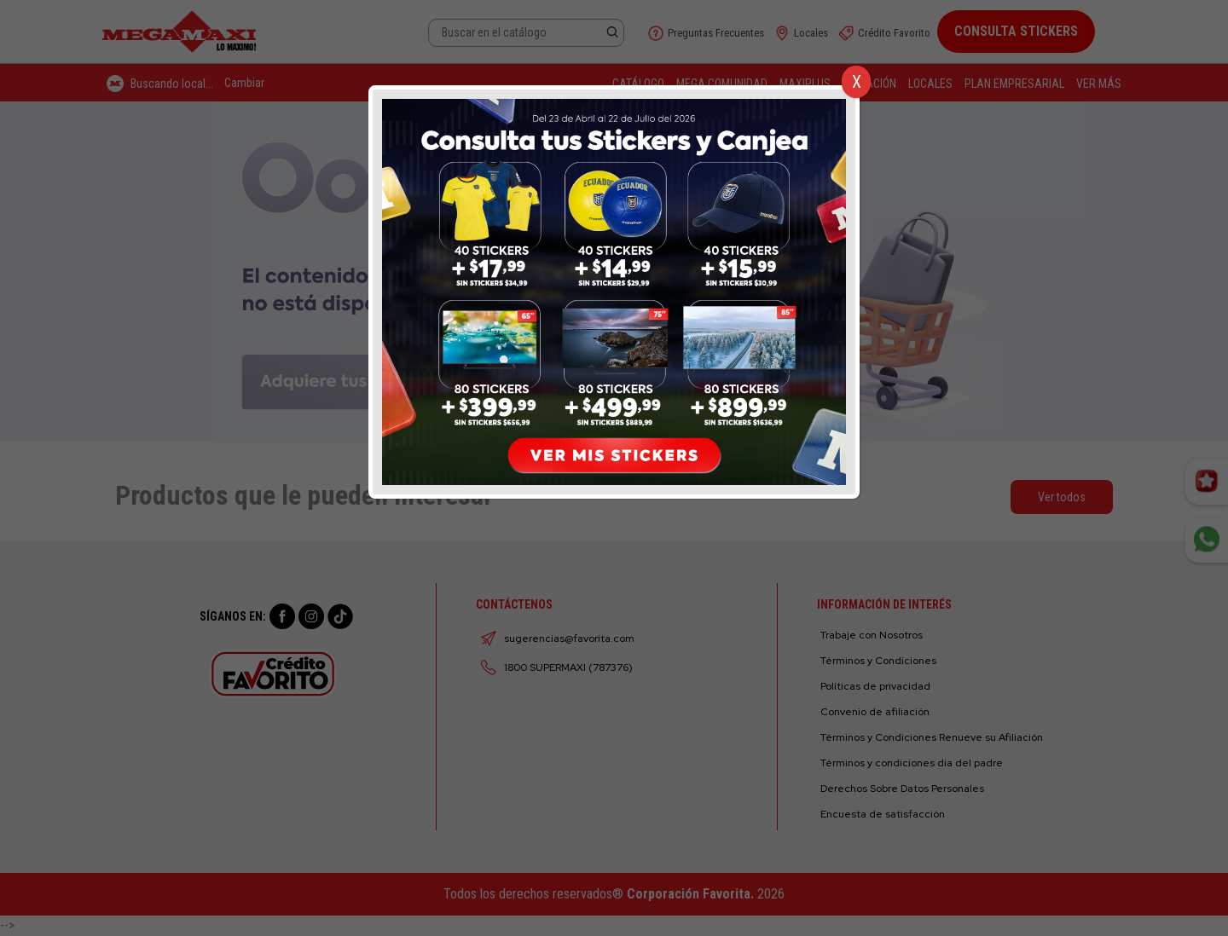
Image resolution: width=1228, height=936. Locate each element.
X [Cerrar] (856, 82)
